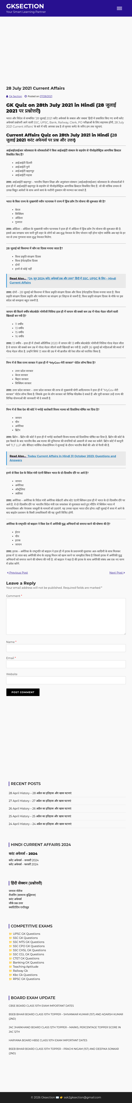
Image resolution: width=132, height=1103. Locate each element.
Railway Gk (20, 970)
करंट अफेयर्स (15, 899)
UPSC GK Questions (26, 933)
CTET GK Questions (26, 958)
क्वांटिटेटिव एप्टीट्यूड (19, 907)
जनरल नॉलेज (15, 890)
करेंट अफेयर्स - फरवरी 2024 (23, 864)
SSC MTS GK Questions (28, 942)
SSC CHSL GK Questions (29, 950)
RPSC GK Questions (26, 979)
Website (11, 674)
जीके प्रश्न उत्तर (16, 903)
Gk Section (15, 96)
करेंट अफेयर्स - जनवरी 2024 (24, 860)
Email (11, 658)
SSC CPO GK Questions (29, 946)
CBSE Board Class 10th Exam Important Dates (41, 1005)
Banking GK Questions (28, 962)
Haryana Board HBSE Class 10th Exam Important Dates (48, 1040)
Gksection (25, 6)
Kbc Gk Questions (25, 975)
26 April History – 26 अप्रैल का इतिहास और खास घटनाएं (40, 808)
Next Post (117, 572)
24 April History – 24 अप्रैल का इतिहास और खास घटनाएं (40, 824)
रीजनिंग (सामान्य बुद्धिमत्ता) (22, 895)
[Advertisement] (66, 41)
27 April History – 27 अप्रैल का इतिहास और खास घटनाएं (40, 800)
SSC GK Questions (25, 938)
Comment (14, 596)
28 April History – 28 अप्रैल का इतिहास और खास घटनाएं (40, 793)
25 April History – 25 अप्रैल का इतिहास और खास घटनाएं (40, 816)
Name (11, 642)
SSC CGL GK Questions (28, 954)
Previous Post (17, 572)
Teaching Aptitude (25, 966)
